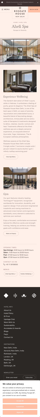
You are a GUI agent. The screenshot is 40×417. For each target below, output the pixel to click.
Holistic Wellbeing (25, 274)
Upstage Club (9, 319)
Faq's (6, 334)
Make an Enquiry (11, 233)
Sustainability (9, 325)
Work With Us (9, 322)
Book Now (34, 9)
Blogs (6, 331)
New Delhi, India (10, 348)
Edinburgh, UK (9, 366)
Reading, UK (9, 360)
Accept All (20, 401)
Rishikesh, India (10, 354)
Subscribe (29, 377)
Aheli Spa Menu (10, 274)
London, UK (8, 357)
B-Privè (7, 316)
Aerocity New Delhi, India (14, 351)
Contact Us (8, 337)
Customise (20, 407)
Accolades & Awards (12, 328)
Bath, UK (7, 363)
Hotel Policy (8, 313)
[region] (20, 398)
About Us (7, 310)
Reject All (20, 412)
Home (15, 22)
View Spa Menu (10, 157)
